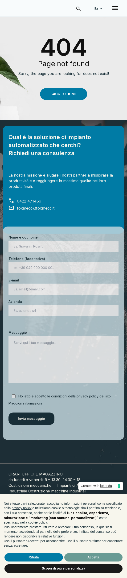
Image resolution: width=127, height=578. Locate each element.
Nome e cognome (63, 241)
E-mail (63, 284)
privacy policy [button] (21, 508)
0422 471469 (24, 201)
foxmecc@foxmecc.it (31, 208)
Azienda (63, 306)
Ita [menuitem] (96, 8)
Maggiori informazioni (25, 403)
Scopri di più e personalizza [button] (63, 568)
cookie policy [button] (37, 522)
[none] (98, 8)
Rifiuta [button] (34, 557)
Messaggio (63, 357)
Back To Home (63, 94)
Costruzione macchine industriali (57, 491)
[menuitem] (98, 8)
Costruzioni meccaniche (29, 485)
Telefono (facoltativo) (63, 263)
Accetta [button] (93, 557)
